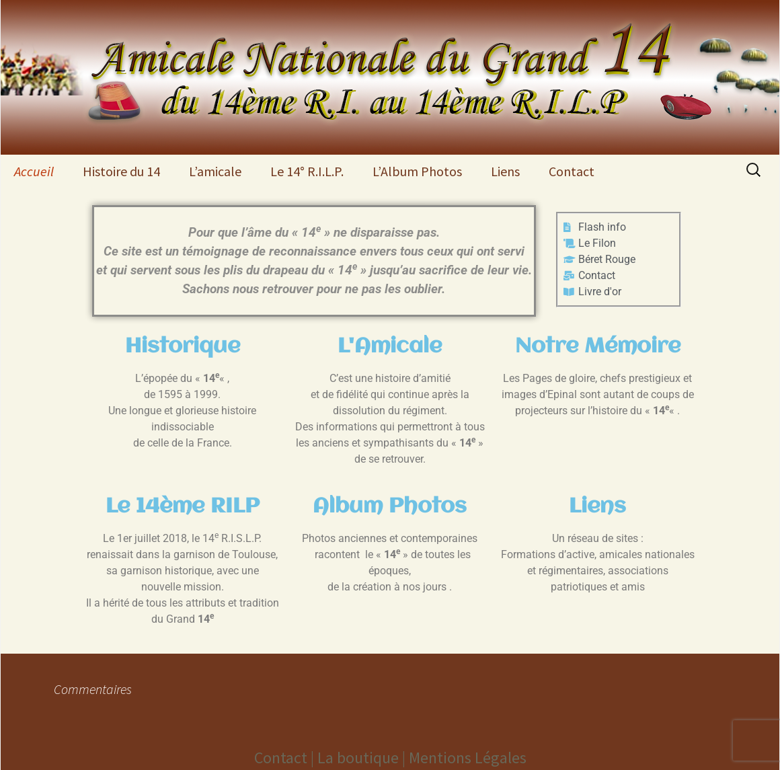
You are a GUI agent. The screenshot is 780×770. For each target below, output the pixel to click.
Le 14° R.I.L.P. (307, 171)
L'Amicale (390, 347)
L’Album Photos (417, 171)
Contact (571, 171)
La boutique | (363, 757)
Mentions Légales (467, 757)
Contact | (285, 757)
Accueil (34, 171)
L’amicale (215, 171)
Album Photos (390, 507)
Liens (505, 171)
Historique (182, 347)
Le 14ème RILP (183, 507)
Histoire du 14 (121, 171)
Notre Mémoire (597, 347)
